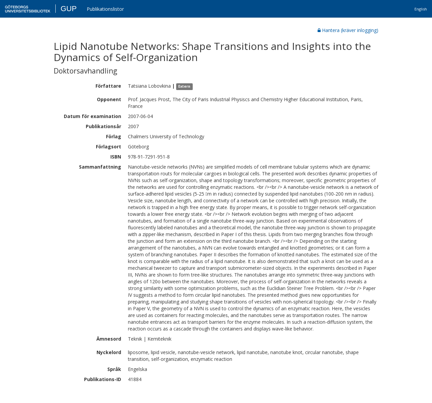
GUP (68, 8)
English (420, 8)
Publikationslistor (105, 9)
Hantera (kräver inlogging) (348, 30)
